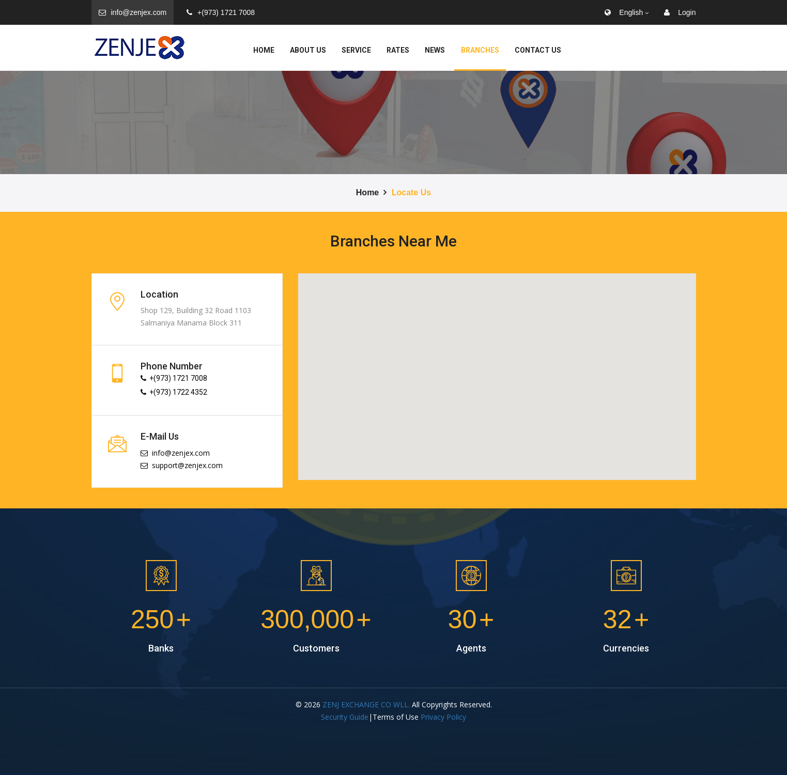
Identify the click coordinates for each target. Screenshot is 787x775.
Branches (480, 50)
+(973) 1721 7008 (221, 12)
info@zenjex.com (133, 12)
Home (263, 50)
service (356, 50)
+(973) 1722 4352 (174, 392)
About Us (308, 50)
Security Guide (344, 717)
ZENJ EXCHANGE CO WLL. (366, 704)
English (624, 12)
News (435, 50)
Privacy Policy (443, 717)
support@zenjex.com (182, 465)
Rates (398, 50)
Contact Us (538, 50)
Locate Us (411, 192)
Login (680, 12)
